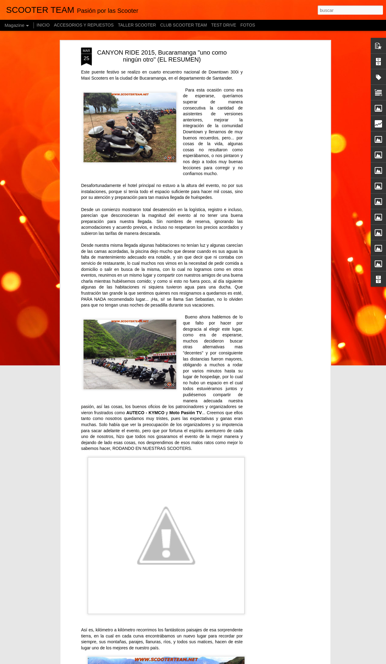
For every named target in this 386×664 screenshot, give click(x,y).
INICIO (43, 25)
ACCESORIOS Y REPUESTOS (84, 25)
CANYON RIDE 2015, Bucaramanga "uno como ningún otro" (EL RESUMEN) (162, 56)
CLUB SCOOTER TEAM (183, 25)
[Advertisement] (276, 143)
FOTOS (248, 25)
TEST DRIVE (223, 25)
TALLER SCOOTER (137, 25)
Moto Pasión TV (185, 412)
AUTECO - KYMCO (145, 412)
